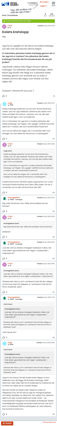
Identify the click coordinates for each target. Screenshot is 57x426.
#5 (54, 237)
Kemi (4, 15)
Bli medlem (44, 2)
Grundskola (13, 15)
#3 (54, 193)
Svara (8, 423)
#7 (54, 292)
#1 (54, 96)
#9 (54, 414)
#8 (54, 338)
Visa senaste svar (49, 422)
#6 (54, 259)
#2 (54, 139)
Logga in (43, 6)
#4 (54, 211)
